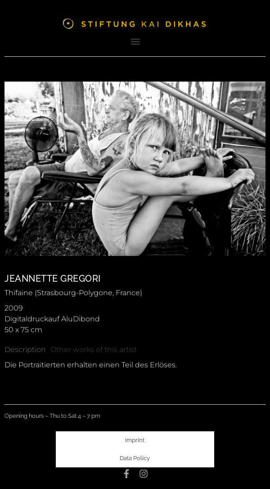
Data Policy (135, 458)
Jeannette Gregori (52, 278)
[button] (135, 41)
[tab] (25, 349)
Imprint (134, 440)
